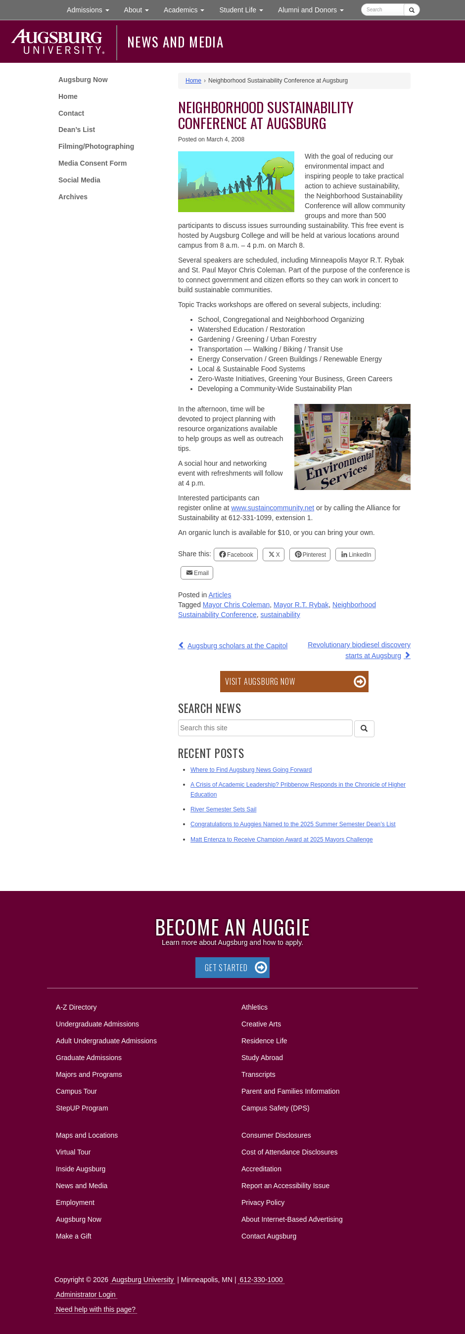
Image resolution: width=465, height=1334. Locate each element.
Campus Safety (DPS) (275, 1108)
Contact (71, 113)
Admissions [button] (91, 9)
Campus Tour (76, 1091)
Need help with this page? (96, 1309)
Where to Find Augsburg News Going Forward (251, 769)
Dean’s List (76, 129)
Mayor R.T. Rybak (301, 605)
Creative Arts (261, 1024)
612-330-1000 (260, 1280)
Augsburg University (143, 1280)
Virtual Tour (73, 1152)
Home (68, 96)
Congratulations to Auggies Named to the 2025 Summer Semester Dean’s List (293, 824)
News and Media (175, 41)
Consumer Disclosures (276, 1135)
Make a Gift (74, 1236)
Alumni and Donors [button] (314, 9)
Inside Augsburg (80, 1169)
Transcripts (258, 1074)
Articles (220, 595)
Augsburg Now (83, 80)
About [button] (140, 12)
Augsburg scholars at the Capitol (237, 646)
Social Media (79, 180)
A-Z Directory (76, 1007)
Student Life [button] (245, 9)
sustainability (280, 615)
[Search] (364, 728)
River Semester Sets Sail (223, 809)
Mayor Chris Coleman (236, 605)
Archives (73, 197)
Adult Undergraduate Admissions (106, 1041)
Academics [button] (188, 9)
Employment (75, 1202)
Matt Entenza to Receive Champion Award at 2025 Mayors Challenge (281, 839)
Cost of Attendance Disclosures (289, 1152)
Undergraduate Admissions (97, 1024)
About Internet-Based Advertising (292, 1219)
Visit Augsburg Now (260, 681)
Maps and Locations (87, 1135)
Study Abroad (262, 1058)
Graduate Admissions (89, 1058)
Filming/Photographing (96, 146)
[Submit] (412, 9)
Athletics (254, 1007)
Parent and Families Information (290, 1091)
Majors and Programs (88, 1072)
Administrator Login (86, 1294)
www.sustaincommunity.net (272, 508)
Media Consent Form (92, 163)
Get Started (226, 968)
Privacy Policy (262, 1202)
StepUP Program (82, 1108)
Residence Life (264, 1041)
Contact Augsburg (268, 1236)
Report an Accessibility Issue (285, 1186)
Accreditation (261, 1169)
